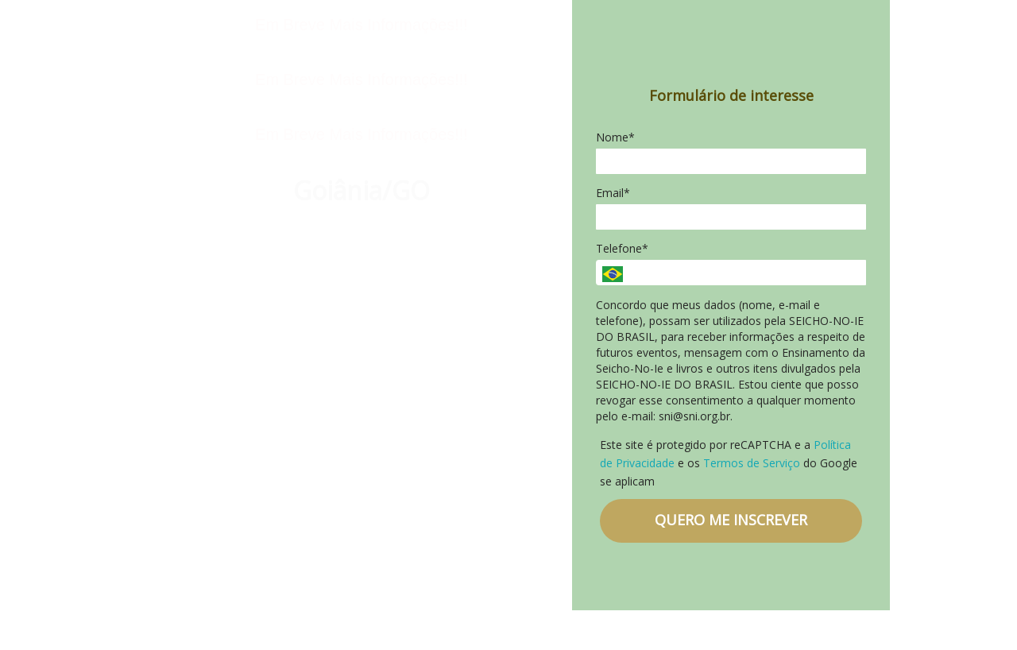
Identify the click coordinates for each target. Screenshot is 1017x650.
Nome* (615, 137)
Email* (613, 193)
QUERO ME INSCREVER (731, 519)
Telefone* (622, 249)
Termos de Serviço (751, 462)
